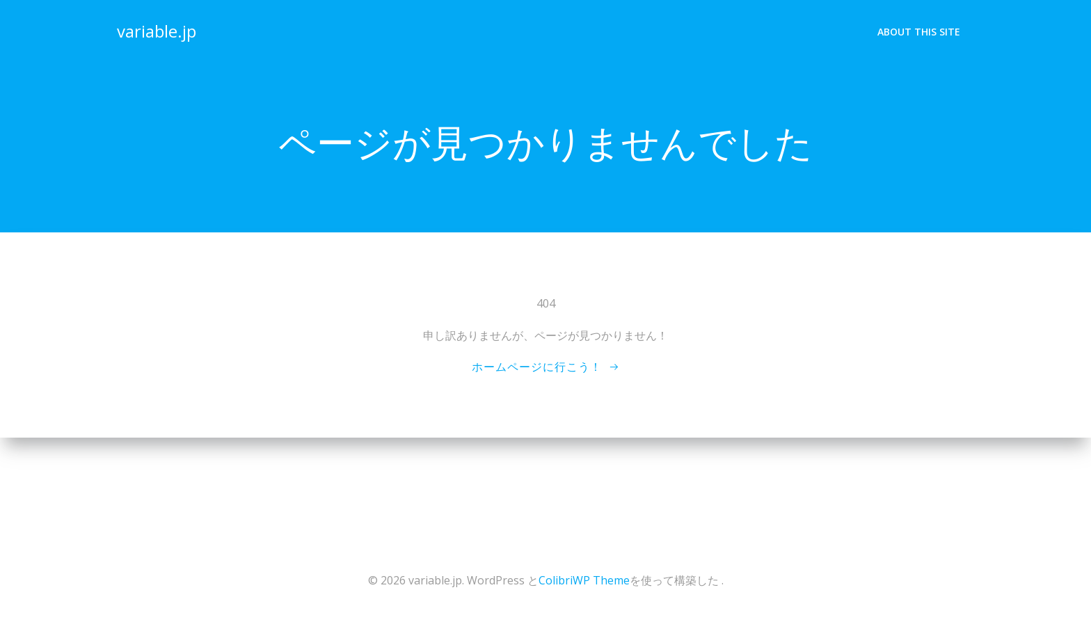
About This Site (918, 31)
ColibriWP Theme (584, 580)
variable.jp (156, 30)
